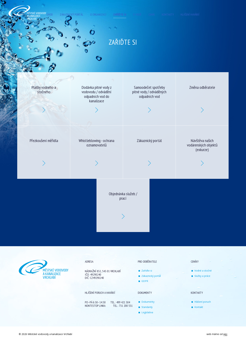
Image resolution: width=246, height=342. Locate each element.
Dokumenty (147, 301)
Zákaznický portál (151, 276)
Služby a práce (202, 276)
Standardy (147, 307)
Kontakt (198, 307)
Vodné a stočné (203, 270)
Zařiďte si (146, 270)
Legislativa (147, 312)
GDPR (144, 281)
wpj (225, 334)
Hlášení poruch (202, 301)
